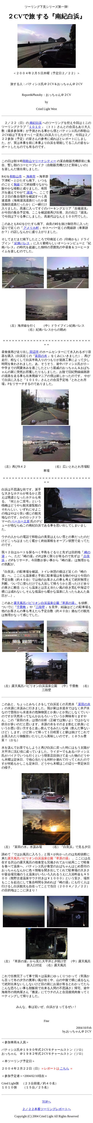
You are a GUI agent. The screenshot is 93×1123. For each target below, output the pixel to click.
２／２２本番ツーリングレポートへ (46, 1109)
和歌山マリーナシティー (39, 161)
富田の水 (41, 355)
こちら (64, 1068)
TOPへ (46, 1101)
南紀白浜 (35, 122)
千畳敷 (21, 607)
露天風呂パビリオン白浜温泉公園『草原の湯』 (45, 603)
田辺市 (34, 351)
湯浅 (29, 192)
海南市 (30, 176)
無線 (17, 184)
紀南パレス (22, 243)
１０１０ (35, 126)
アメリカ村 (31, 227)
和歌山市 (16, 176)
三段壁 (40, 607)
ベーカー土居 (20, 521)
